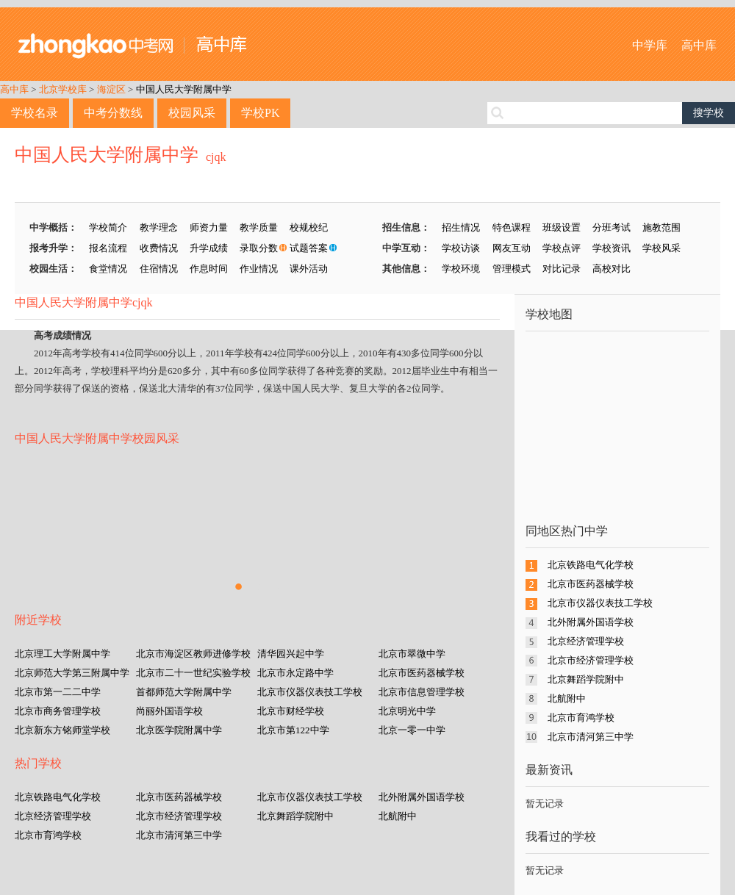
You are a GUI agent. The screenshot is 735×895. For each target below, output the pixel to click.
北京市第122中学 (293, 730)
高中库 (699, 45)
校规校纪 (309, 227)
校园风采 (191, 113)
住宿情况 (159, 268)
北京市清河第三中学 (179, 835)
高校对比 (611, 268)
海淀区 (111, 89)
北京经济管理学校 (53, 816)
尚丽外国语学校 (169, 710)
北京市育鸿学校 (48, 835)
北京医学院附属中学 (179, 730)
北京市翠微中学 (412, 653)
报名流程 (108, 248)
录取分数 (259, 248)
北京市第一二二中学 (58, 691)
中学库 (649, 45)
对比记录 (561, 268)
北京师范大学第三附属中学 (72, 672)
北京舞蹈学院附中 (295, 816)
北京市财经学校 (290, 710)
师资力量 (209, 227)
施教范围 (661, 227)
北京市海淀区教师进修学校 (193, 653)
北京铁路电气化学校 (58, 796)
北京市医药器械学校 (422, 672)
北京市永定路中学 (295, 672)
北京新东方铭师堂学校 (62, 730)
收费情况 (159, 248)
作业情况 (259, 268)
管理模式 (511, 268)
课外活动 (309, 268)
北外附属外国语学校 (422, 796)
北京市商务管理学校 (58, 710)
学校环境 (461, 268)
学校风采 (661, 248)
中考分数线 (113, 113)
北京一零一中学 (412, 730)
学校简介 (108, 227)
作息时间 (209, 268)
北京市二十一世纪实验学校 (193, 672)
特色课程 (511, 227)
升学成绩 (209, 248)
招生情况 (461, 227)
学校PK (260, 113)
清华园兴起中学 (290, 653)
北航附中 (398, 816)
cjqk (216, 157)
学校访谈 (461, 248)
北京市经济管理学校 (179, 816)
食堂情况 (108, 268)
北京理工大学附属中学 (62, 653)
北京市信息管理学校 (422, 691)
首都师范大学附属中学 (184, 691)
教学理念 (159, 227)
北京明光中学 (407, 710)
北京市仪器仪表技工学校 (309, 691)
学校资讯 (611, 248)
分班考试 (611, 227)
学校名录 (34, 113)
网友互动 (511, 248)
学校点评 (561, 248)
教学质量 (259, 227)
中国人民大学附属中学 (184, 89)
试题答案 (309, 248)
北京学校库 (63, 89)
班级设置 (561, 227)
